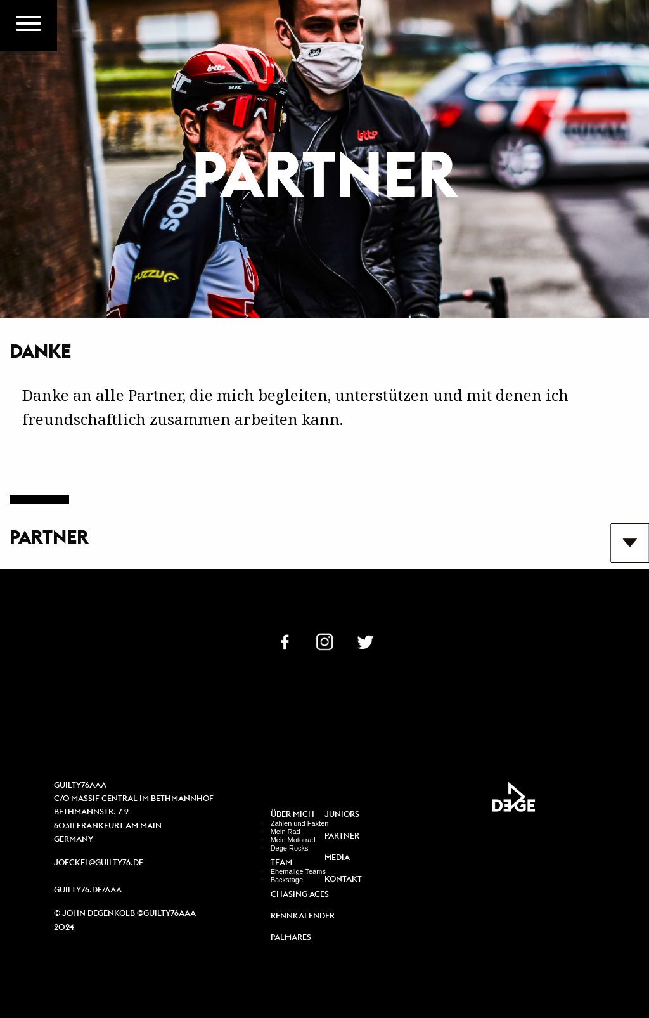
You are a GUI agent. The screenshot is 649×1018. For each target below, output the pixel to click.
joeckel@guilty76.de (98, 862)
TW (365, 640)
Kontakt (343, 879)
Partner (341, 836)
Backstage (287, 880)
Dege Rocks (290, 848)
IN (324, 640)
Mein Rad (285, 831)
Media (337, 858)
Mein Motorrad (293, 840)
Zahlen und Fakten (300, 823)
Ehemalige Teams (298, 871)
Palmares (291, 938)
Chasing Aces (300, 894)
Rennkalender (303, 916)
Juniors (341, 814)
